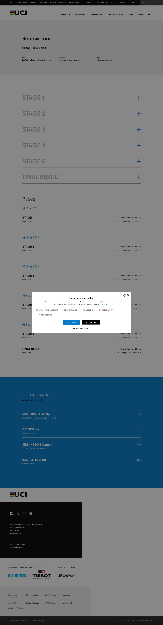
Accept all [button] (71, 322)
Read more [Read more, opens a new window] (105, 304)
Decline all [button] (91, 322)
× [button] (128, 295)
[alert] (81, 312)
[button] (81, 328)
